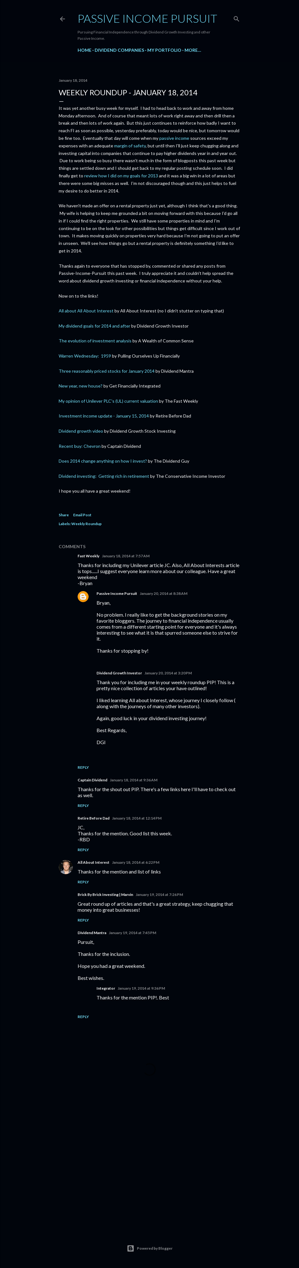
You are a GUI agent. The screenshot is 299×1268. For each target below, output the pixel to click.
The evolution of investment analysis (95, 340)
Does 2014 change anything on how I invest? (103, 461)
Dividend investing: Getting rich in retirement (104, 476)
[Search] (236, 17)
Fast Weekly (88, 556)
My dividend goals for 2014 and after (94, 326)
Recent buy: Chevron (80, 446)
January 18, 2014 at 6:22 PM (135, 862)
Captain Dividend (92, 780)
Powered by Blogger (150, 1248)
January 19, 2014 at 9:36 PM (141, 988)
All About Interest (93, 862)
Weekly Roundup (86, 523)
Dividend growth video (81, 431)
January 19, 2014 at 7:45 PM (132, 932)
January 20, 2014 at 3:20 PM (168, 673)
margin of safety (130, 145)
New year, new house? (81, 385)
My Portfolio (164, 50)
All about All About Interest (86, 310)
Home (84, 50)
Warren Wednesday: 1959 (85, 355)
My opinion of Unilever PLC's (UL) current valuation (108, 401)
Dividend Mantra (92, 932)
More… (193, 50)
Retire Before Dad (93, 818)
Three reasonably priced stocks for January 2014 (107, 371)
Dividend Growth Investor (119, 673)
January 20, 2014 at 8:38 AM (163, 593)
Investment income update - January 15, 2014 (104, 415)
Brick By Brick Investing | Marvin (105, 894)
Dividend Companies (119, 50)
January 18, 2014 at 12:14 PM (136, 818)
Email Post (82, 515)
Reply (83, 767)
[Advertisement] (149, 1169)
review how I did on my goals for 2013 (121, 175)
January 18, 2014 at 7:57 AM (126, 556)
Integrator (106, 988)
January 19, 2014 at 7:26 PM (159, 894)
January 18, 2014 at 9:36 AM (133, 780)
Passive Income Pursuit (147, 18)
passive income (174, 138)
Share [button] (64, 515)
